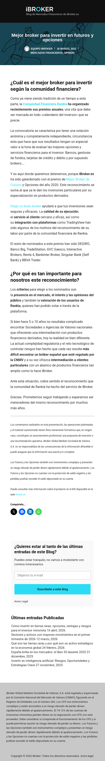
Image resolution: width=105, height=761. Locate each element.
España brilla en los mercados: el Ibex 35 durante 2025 (48, 652)
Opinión (69, 52)
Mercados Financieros (46, 52)
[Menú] (96, 11)
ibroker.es (20, 494)
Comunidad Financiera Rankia (45, 104)
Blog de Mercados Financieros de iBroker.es (52, 14)
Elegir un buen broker (25, 206)
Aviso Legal (21, 601)
